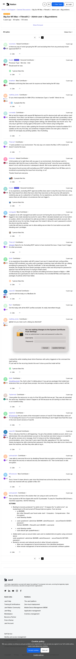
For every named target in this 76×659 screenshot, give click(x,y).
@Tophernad (13, 415)
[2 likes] (17, 103)
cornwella (12, 112)
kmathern (12, 80)
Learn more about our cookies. (38, 646)
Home (3, 9)
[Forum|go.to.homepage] (11, 4)
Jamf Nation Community (12, 607)
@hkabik (12, 245)
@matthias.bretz (14, 381)
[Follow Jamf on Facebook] (21, 591)
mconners (12, 44)
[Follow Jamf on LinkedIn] (9, 591)
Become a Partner (10, 617)
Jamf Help (7, 601)
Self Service (8, 634)
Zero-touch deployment (32, 604)
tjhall (10, 258)
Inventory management (31, 614)
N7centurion (13, 474)
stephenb (12, 413)
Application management (32, 611)
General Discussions (23, 9)
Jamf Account (8, 623)
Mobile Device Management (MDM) (36, 607)
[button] (4, 5)
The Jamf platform (30, 601)
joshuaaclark (13, 455)
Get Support (11, 9)
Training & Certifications (12, 604)
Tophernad (12, 394)
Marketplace (8, 614)
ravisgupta (12, 212)
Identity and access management (15, 637)
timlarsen (12, 158)
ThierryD (12, 142)
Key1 (10, 305)
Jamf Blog (7, 611)
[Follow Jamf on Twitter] (5, 591)
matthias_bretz (14, 95)
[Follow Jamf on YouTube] (13, 590)
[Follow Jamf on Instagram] (17, 591)
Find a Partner (9, 620)
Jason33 (12, 291)
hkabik (11, 60)
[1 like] (16, 71)
